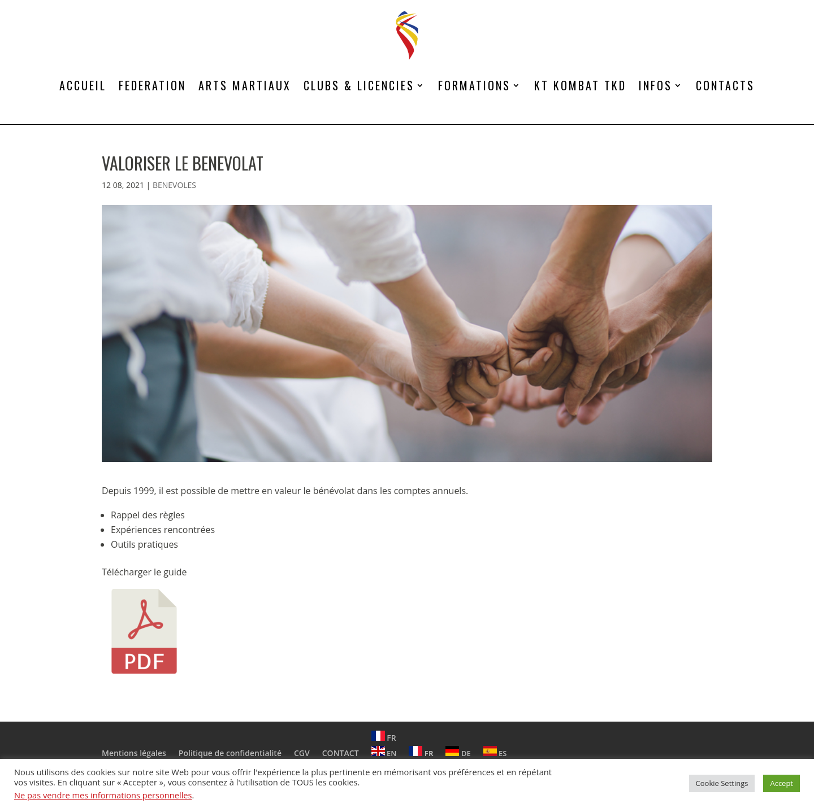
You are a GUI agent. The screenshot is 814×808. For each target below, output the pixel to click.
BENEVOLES (174, 185)
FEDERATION (152, 85)
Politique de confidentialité (230, 753)
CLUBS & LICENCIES (359, 85)
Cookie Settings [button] (722, 783)
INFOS (655, 85)
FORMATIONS (474, 85)
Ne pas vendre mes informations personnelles (103, 795)
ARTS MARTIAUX (244, 85)
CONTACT (340, 753)
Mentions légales (134, 753)
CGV (302, 753)
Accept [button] (781, 783)
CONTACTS (725, 85)
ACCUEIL (82, 85)
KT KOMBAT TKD (580, 85)
